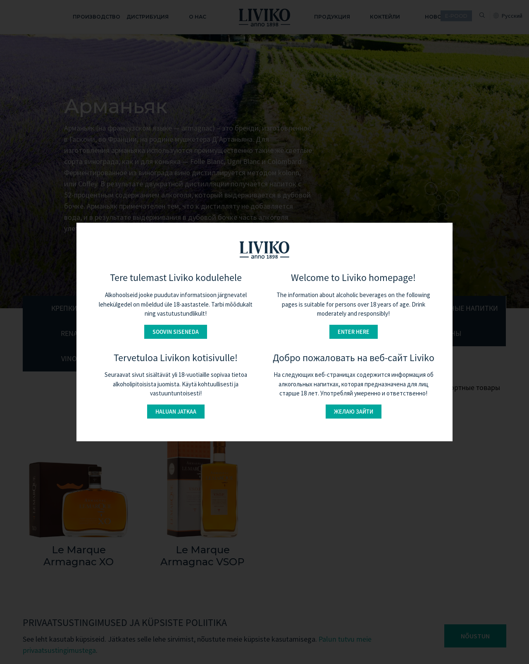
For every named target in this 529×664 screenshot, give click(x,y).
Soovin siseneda (176, 332)
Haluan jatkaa (175, 411)
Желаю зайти (353, 411)
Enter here (353, 332)
